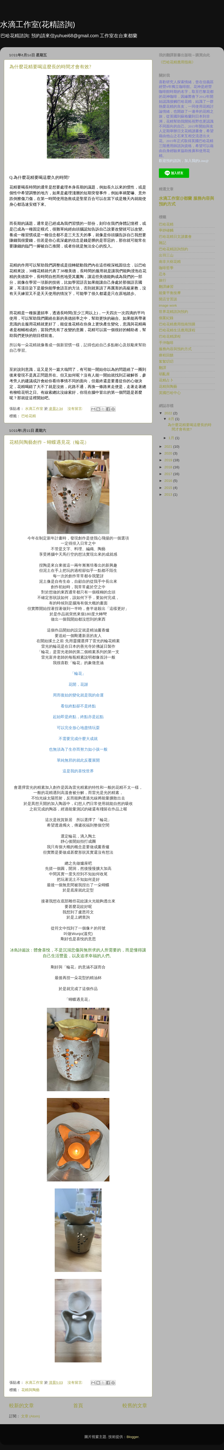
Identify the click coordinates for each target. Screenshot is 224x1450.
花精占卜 (166, 380)
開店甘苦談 (168, 299)
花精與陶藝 (30, 1390)
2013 (168, 494)
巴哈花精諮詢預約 (173, 249)
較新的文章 (21, 1405)
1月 (172, 438)
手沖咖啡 (166, 343)
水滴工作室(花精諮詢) (37, 24)
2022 (168, 413)
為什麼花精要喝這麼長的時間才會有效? (50, 66)
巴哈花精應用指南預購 (177, 324)
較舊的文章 (134, 1405)
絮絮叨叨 (166, 361)
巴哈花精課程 (170, 336)
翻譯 (162, 368)
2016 (168, 481)
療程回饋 (166, 355)
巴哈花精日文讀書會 (175, 237)
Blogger (133, 1437)
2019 (168, 460)
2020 (168, 453)
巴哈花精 (28, 416)
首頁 (78, 1405)
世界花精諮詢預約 (173, 312)
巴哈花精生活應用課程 (177, 330)
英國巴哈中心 (170, 393)
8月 (172, 419)
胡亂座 (164, 374)
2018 (168, 467)
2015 (168, 488)
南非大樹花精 (170, 262)
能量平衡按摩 (170, 293)
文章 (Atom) (30, 1416)
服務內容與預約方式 (175, 349)
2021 (168, 446)
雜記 (162, 243)
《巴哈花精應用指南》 (177, 62)
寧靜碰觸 (166, 230)
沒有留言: (75, 409)
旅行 (162, 280)
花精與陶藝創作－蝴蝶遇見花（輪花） (49, 442)
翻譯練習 (166, 287)
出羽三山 (166, 255)
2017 (168, 474)
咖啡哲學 (166, 268)
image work (168, 305)
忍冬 (162, 274)
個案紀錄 (166, 318)
